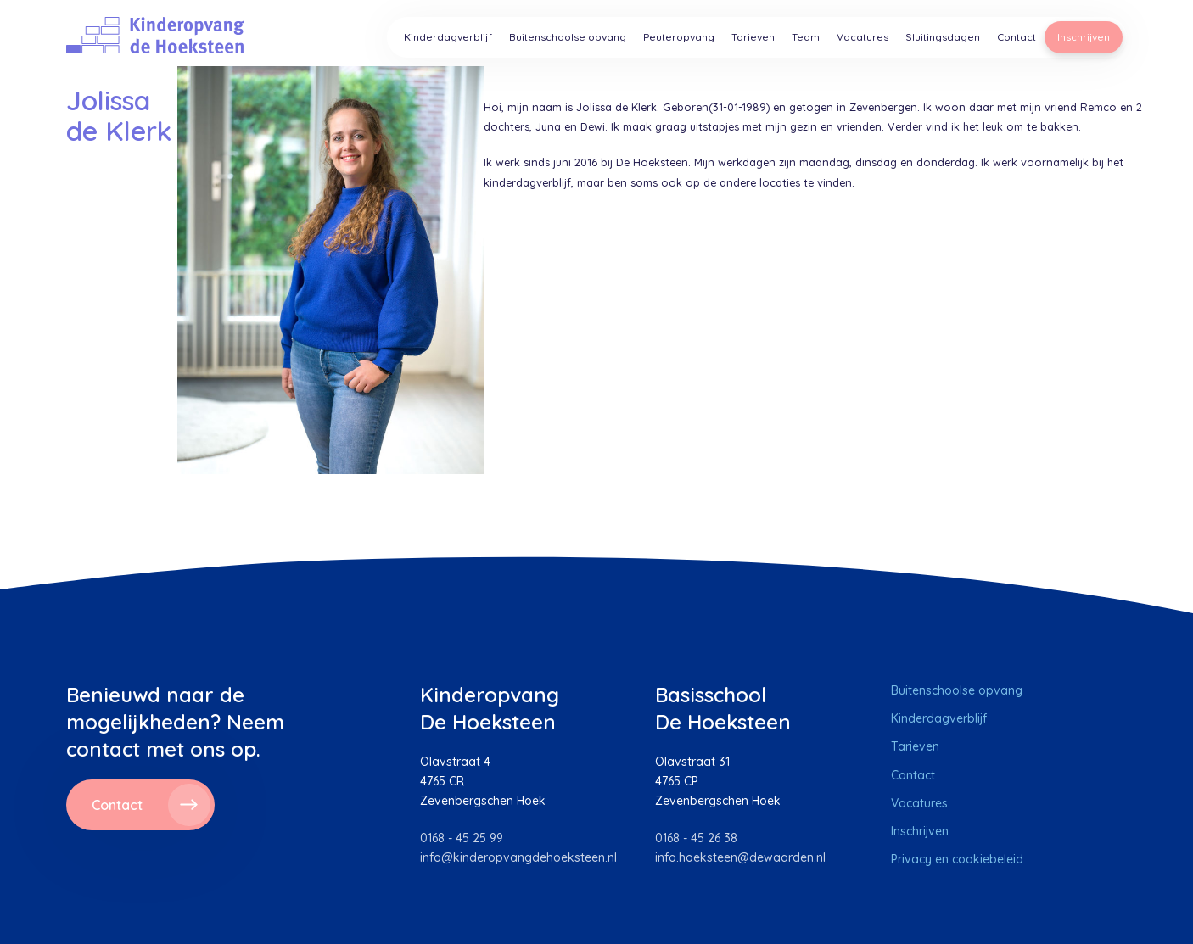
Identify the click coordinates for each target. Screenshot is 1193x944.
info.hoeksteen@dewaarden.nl (740, 857)
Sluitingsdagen (942, 37)
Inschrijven (1083, 37)
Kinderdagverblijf (448, 37)
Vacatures (862, 37)
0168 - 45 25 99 (461, 838)
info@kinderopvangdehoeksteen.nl (518, 857)
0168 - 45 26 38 (696, 838)
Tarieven (753, 37)
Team (806, 37)
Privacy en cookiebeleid (957, 859)
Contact (1016, 37)
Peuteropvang (678, 37)
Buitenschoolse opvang (567, 37)
